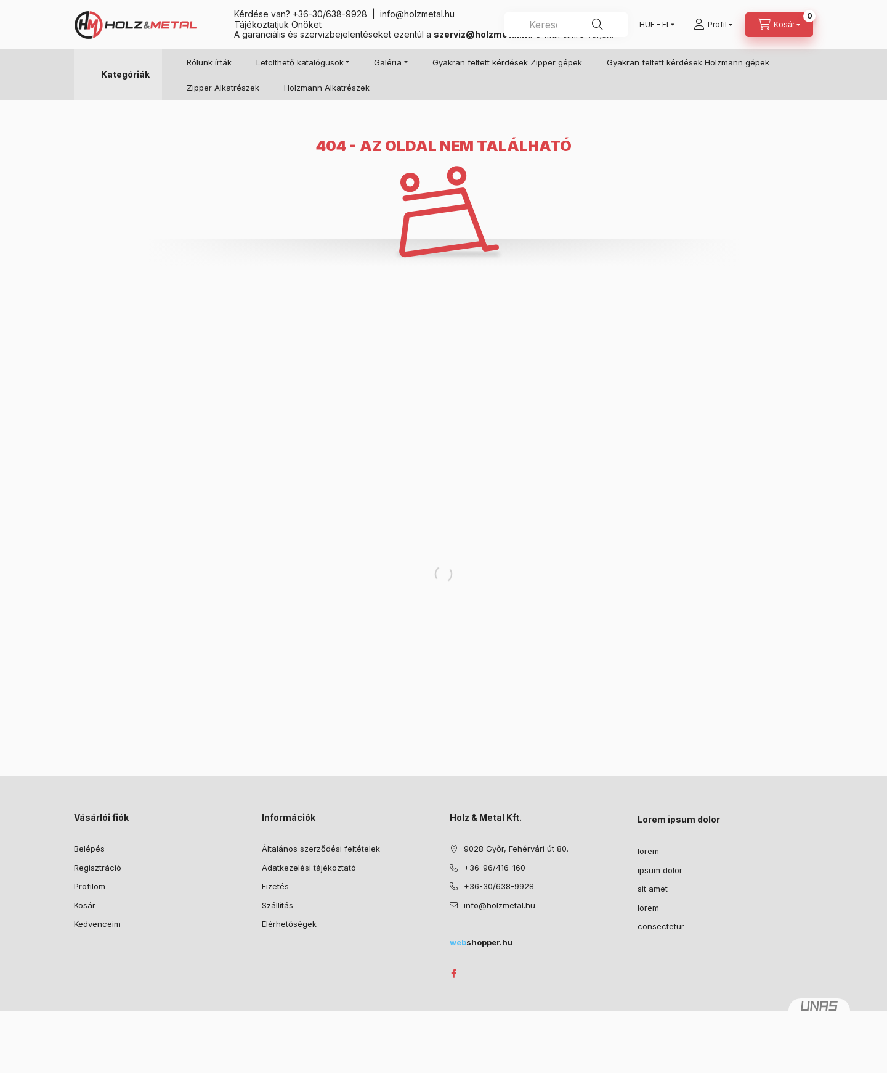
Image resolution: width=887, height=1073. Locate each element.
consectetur (661, 926)
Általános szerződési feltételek (321, 848)
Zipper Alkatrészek (223, 87)
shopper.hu (481, 942)
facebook (453, 973)
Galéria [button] (388, 62)
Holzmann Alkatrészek (327, 87)
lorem (648, 851)
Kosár (84, 905)
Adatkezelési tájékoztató (309, 868)
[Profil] (713, 24)
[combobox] (566, 24)
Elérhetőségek (289, 924)
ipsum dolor (660, 870)
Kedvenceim (97, 924)
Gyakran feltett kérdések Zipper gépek (507, 62)
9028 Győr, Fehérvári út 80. (516, 848)
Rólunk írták (209, 62)
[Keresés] (597, 24)
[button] (118, 74)
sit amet (653, 889)
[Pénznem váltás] (654, 24)
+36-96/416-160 (494, 868)
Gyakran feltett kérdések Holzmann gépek (688, 62)
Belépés (89, 848)
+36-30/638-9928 (330, 14)
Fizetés (275, 886)
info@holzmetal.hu (417, 14)
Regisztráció (97, 868)
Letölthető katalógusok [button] (300, 62)
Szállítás (277, 905)
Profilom (89, 886)
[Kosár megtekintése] (779, 24)
